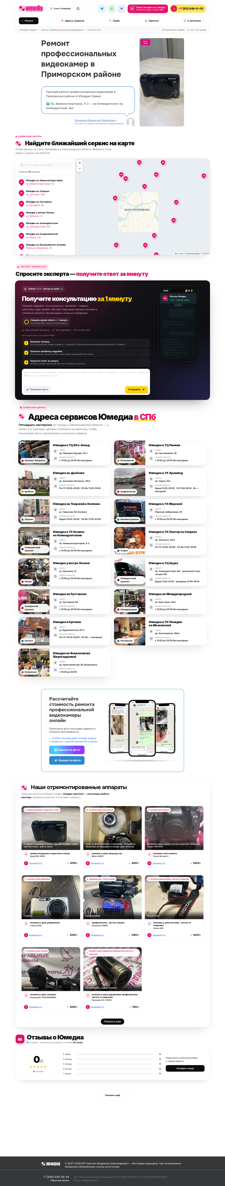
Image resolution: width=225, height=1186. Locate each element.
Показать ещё (112, 1026)
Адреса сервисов (72, 20)
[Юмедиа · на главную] (33, 8)
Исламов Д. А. (35, 863)
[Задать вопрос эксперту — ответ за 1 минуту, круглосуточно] (148, 9)
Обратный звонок (59, 1180)
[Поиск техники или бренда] (82, 8)
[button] (121, 174)
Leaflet (179, 254)
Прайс (114, 20)
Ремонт (28, 20)
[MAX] (122, 9)
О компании (194, 20)
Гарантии (152, 20)
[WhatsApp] (112, 9)
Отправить (136, 389)
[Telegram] (102, 9)
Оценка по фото (67, 750)
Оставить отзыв (185, 1073)
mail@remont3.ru (90, 1180)
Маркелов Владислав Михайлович (95, 120)
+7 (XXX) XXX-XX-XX (56, 1177)
